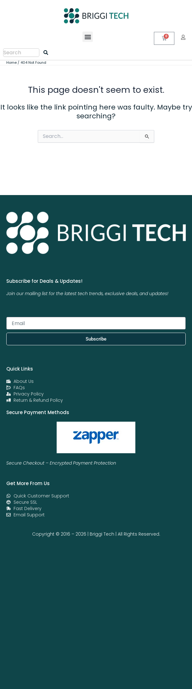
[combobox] (21, 52)
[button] (87, 37)
